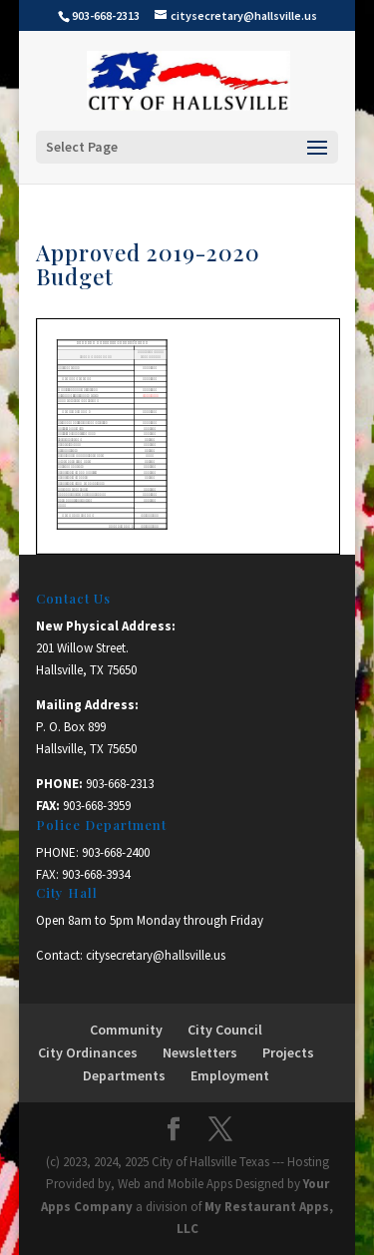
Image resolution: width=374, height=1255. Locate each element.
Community (126, 1030)
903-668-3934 (96, 874)
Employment (229, 1075)
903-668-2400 (116, 852)
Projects (288, 1052)
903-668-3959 (97, 805)
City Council (224, 1030)
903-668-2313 (120, 783)
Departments (124, 1075)
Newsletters (200, 1052)
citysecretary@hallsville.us (155, 955)
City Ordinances (88, 1052)
